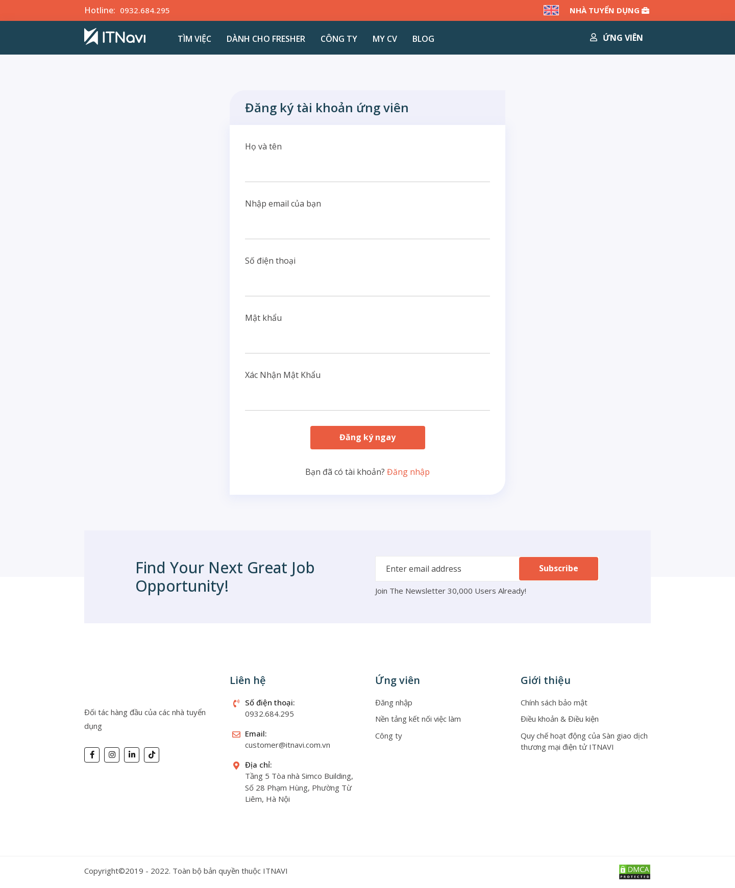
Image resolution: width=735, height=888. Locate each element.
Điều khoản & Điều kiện (560, 719)
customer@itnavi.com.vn (287, 745)
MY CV (385, 38)
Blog (423, 38)
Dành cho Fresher (266, 38)
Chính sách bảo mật (554, 702)
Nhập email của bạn (283, 203)
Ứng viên (616, 37)
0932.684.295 (145, 10)
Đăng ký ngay (367, 437)
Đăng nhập (408, 471)
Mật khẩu (263, 317)
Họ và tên (263, 146)
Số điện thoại (270, 260)
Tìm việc (194, 38)
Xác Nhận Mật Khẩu (283, 374)
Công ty (339, 38)
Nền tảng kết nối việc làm (418, 719)
